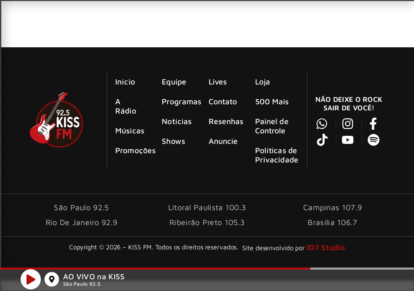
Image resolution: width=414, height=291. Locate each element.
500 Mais (272, 101)
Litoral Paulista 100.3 (207, 207)
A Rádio (125, 106)
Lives (218, 81)
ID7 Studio (326, 247)
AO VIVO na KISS (94, 277)
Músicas (129, 130)
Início (125, 81)
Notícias (177, 121)
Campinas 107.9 (332, 207)
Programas (178, 101)
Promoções (131, 150)
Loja (262, 81)
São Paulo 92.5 (81, 285)
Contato (223, 101)
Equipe (174, 81)
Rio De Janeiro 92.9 (82, 222)
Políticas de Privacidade (276, 155)
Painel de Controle (272, 125)
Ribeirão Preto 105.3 (207, 222)
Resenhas (225, 121)
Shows (173, 141)
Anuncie (223, 141)
